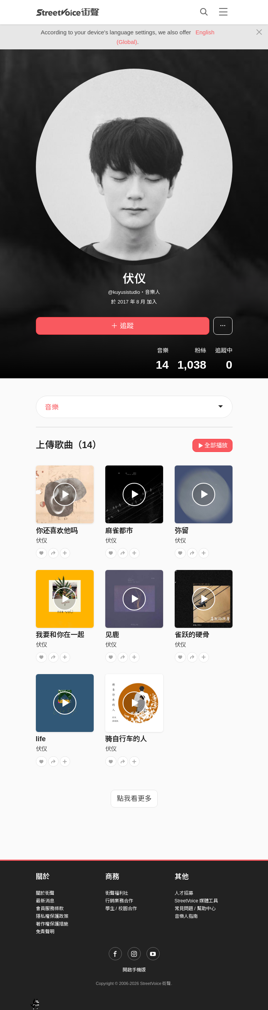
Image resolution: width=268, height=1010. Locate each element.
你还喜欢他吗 (57, 531)
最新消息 (45, 901)
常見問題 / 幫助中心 (195, 908)
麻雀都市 (119, 531)
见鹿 (112, 635)
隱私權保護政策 (52, 916)
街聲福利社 (116, 893)
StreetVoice (67, 12)
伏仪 (41, 540)
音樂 (52, 407)
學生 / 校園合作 (121, 908)
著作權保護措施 (52, 924)
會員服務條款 (50, 908)
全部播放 (212, 445)
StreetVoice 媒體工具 (196, 901)
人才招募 (184, 893)
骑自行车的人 (126, 739)
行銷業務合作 (119, 901)
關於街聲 (45, 893)
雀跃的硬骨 (192, 635)
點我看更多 (134, 799)
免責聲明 (45, 931)
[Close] (259, 32)
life (41, 739)
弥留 (182, 531)
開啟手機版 (134, 970)
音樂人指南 (186, 916)
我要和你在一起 (60, 635)
